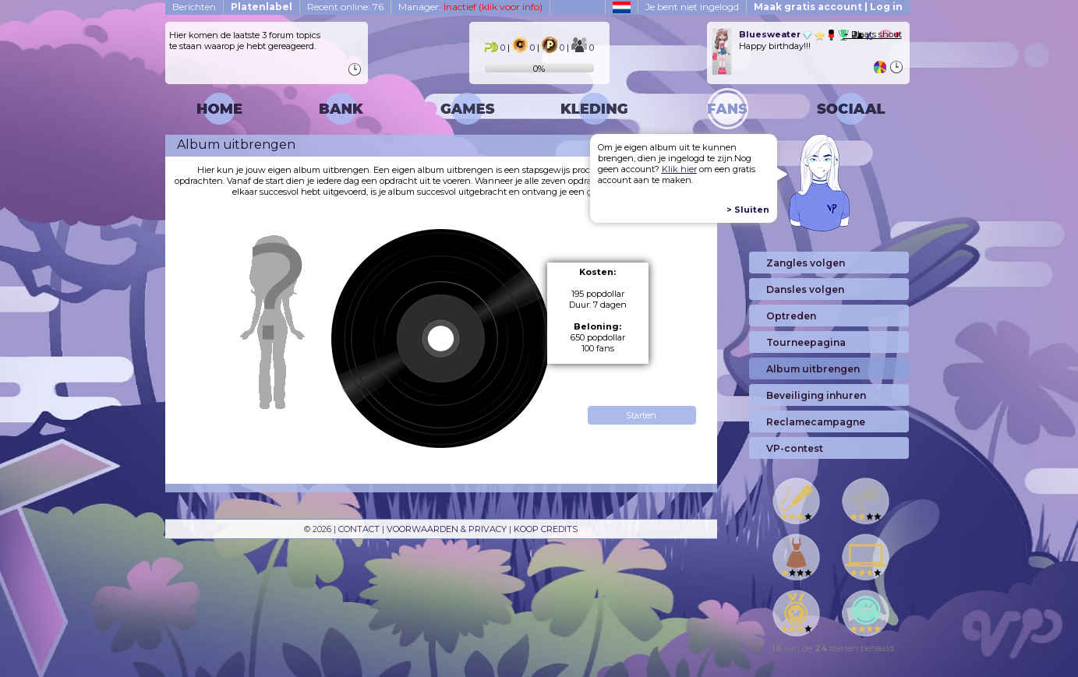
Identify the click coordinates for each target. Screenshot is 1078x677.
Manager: (470, 6)
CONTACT (359, 529)
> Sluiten (747, 209)
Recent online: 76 (345, 6)
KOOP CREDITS (546, 529)
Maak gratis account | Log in (828, 6)
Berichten (194, 6)
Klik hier (679, 169)
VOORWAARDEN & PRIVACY (447, 529)
